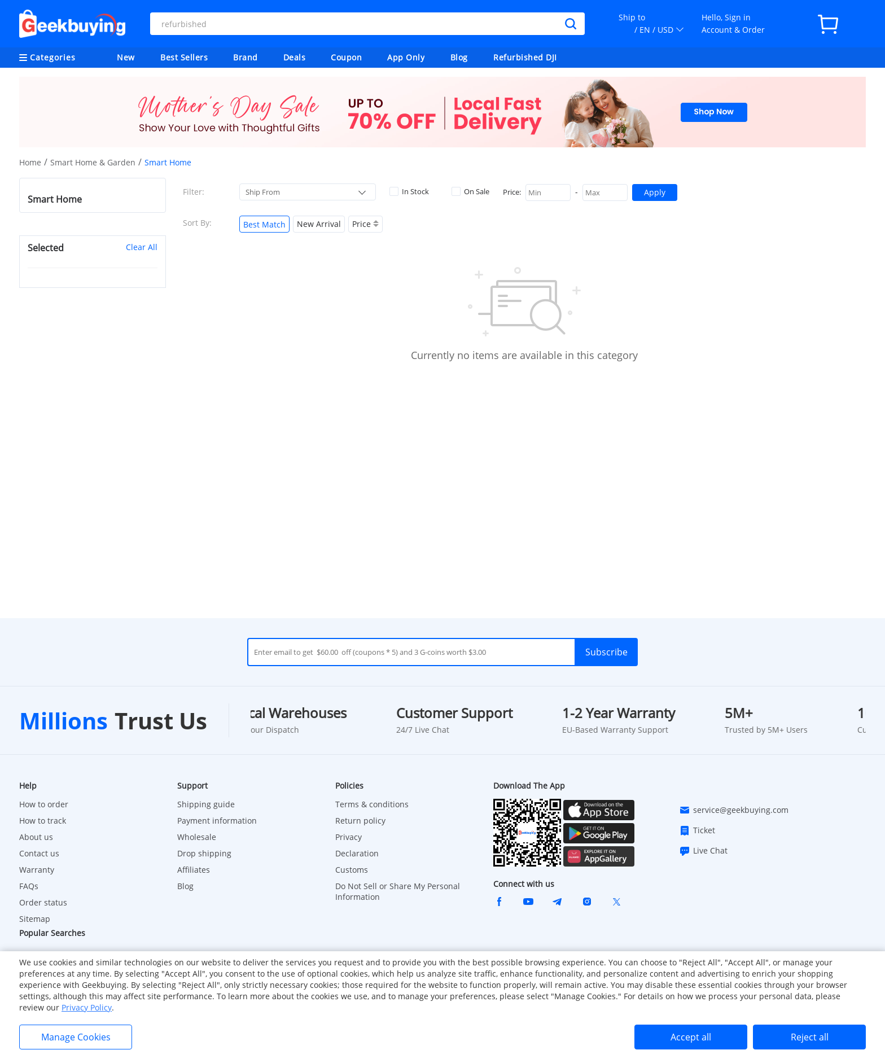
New (126, 57)
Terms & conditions (372, 804)
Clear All (141, 247)
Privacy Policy (87, 1007)
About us (36, 837)
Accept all (691, 1037)
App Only (405, 57)
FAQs (28, 886)
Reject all (810, 1037)
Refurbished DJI (525, 57)
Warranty (36, 869)
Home (30, 162)
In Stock (409, 191)
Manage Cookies (76, 1037)
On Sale (470, 191)
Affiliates (193, 869)
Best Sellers (184, 57)
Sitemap (34, 918)
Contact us (39, 853)
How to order (43, 804)
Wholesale (196, 837)
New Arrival (319, 223)
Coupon (346, 57)
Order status (43, 902)
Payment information (217, 820)
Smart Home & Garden (92, 162)
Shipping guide (206, 804)
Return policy (360, 820)
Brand (245, 57)
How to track (42, 820)
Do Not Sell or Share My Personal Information (397, 891)
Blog (459, 57)
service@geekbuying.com (733, 810)
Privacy (348, 837)
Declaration (357, 853)
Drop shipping (204, 853)
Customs (351, 869)
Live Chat (703, 850)
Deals (294, 57)
